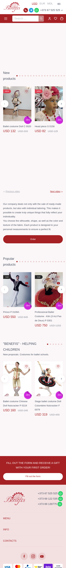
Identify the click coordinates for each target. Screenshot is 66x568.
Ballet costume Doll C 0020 (17, 126)
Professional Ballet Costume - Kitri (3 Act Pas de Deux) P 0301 (48, 316)
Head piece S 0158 (45, 126)
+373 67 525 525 (50, 9)
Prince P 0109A (11, 312)
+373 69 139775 (47, 503)
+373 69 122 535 (48, 498)
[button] (17, 75)
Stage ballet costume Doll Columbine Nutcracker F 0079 (48, 405)
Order (33, 239)
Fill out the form (33, 476)
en (59, 3)
